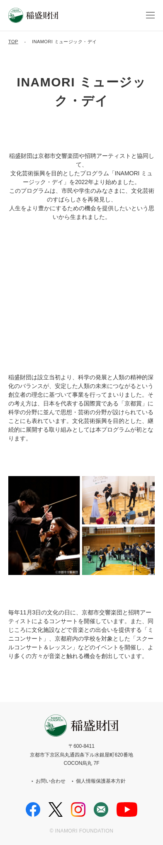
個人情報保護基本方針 (101, 781)
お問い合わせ (51, 781)
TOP (13, 41)
